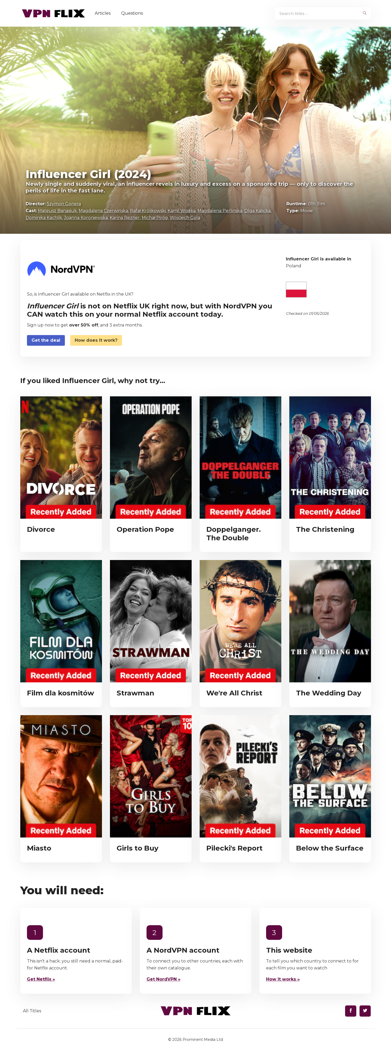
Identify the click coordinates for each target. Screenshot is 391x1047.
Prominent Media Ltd (203, 1039)
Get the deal (45, 340)
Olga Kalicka (257, 210)
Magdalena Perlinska (220, 210)
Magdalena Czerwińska (103, 210)
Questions (132, 13)
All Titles (32, 1010)
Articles (102, 13)
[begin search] (365, 13)
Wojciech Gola (185, 217)
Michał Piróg (155, 217)
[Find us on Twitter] (365, 1011)
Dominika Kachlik (44, 217)
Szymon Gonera (64, 203)
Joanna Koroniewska (86, 217)
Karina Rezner (125, 217)
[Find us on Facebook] (350, 1011)
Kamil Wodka (182, 210)
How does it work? (96, 340)
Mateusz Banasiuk (57, 210)
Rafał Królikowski (148, 210)
